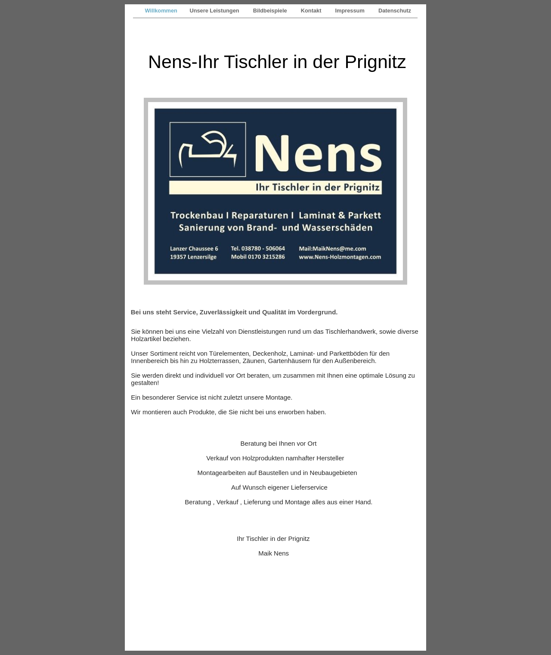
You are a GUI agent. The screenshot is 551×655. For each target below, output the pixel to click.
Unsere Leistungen (215, 10)
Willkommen (162, 10)
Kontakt (313, 10)
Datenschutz (394, 10)
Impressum (351, 10)
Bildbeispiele (271, 10)
